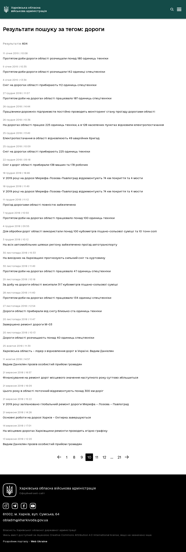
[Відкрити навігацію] (179, 9)
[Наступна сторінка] (127, 457)
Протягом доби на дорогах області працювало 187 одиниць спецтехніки (57, 98)
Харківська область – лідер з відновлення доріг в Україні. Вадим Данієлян (58, 351)
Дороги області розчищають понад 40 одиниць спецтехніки (48, 337)
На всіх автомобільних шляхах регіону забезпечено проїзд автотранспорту (60, 244)
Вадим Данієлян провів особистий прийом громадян (42, 364)
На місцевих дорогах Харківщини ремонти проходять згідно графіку (55, 430)
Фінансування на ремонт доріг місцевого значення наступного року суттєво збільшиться (70, 377)
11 (96, 457)
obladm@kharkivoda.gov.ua (25, 520)
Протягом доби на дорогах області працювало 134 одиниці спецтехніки (57, 297)
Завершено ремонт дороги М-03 (27, 324)
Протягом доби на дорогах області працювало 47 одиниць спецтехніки (57, 271)
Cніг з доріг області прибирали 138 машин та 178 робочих (45, 164)
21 (119, 457)
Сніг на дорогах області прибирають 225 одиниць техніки (46, 151)
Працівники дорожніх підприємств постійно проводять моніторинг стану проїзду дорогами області (79, 111)
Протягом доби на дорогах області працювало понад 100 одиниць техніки (59, 218)
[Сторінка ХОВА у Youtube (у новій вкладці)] (33, 506)
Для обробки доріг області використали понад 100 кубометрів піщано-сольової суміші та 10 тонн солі (80, 231)
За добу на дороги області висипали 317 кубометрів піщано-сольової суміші (60, 284)
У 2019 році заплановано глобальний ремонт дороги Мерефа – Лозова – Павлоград (66, 404)
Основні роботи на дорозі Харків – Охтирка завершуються (47, 417)
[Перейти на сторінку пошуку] (172, 9)
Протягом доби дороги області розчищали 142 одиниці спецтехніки (54, 71)
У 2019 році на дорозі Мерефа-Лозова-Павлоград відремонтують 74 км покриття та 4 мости (73, 178)
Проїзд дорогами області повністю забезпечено (39, 204)
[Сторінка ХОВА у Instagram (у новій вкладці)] (6, 506)
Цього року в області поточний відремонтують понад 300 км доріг (53, 390)
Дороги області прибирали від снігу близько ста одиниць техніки (52, 311)
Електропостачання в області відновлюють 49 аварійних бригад (51, 138)
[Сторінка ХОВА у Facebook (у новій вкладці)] (24, 506)
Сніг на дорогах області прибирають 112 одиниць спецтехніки (49, 85)
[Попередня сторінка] (59, 457)
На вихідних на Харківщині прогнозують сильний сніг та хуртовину (54, 257)
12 (104, 457)
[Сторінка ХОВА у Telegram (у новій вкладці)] (15, 506)
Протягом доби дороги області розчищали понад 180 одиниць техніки (55, 58)
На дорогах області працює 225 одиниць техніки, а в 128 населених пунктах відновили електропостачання (83, 124)
